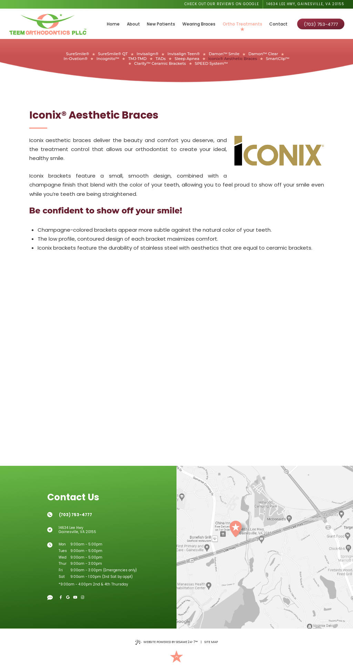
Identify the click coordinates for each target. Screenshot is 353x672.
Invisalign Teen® (184, 54)
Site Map (211, 642)
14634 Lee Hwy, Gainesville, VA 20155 (305, 4)
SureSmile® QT (113, 54)
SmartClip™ (277, 59)
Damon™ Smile (224, 54)
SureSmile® (77, 54)
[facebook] (60, 597)
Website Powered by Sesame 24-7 (166, 642)
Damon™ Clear (263, 54)
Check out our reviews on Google (221, 4)
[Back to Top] (176, 657)
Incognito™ (108, 59)
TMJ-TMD (137, 59)
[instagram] (82, 597)
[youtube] (75, 597)
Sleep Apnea (187, 59)
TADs (160, 59)
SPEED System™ (211, 63)
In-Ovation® (76, 59)
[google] (68, 597)
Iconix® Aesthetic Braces (232, 59)
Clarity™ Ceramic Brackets (160, 63)
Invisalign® (148, 54)
